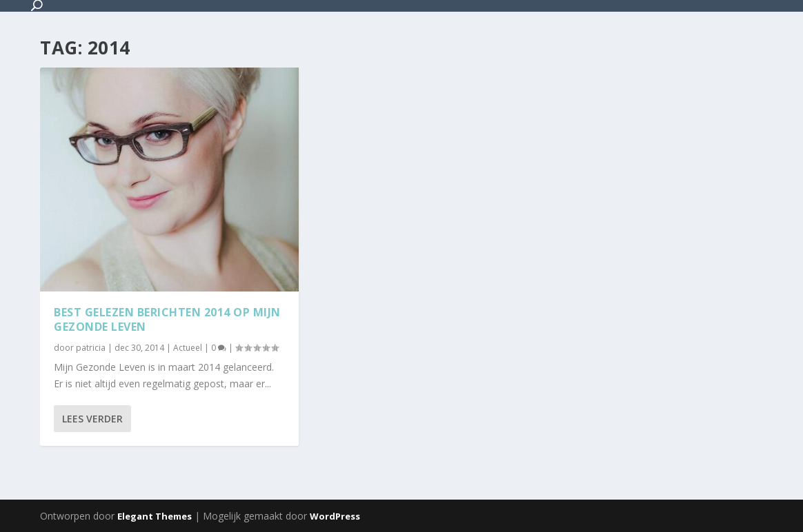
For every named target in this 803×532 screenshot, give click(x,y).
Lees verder (92, 418)
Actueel (187, 348)
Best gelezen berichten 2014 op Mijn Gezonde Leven (167, 319)
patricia (91, 348)
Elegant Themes (154, 516)
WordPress (335, 516)
